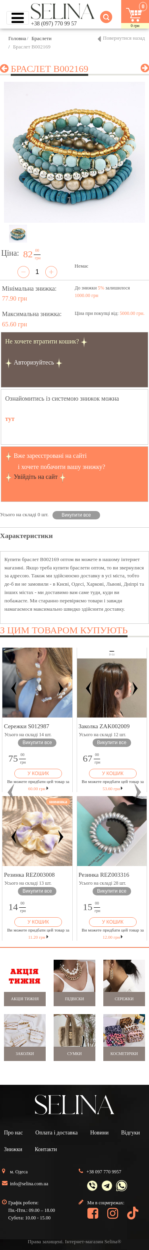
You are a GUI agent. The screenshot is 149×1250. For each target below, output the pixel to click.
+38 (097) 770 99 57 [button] (54, 24)
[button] (11, 792)
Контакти (46, 1149)
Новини (99, 1133)
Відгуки (130, 1133)
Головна (17, 38)
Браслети (41, 38)
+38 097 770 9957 (104, 1172)
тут (10, 418)
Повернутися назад (124, 38)
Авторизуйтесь (34, 362)
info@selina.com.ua (29, 1183)
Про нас (13, 1133)
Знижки (13, 1149)
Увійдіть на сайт (36, 476)
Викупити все (76, 515)
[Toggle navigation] (17, 18)
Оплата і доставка (56, 1133)
